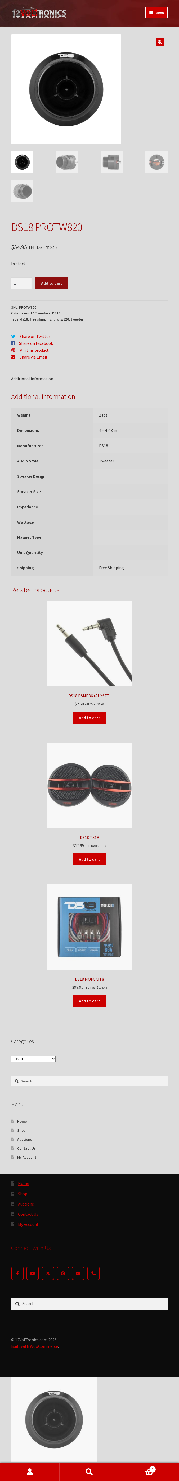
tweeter (77, 319)
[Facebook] (17, 1273)
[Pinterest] (63, 1273)
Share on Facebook (36, 343)
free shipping (41, 319)
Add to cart (51, 283)
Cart (137, 1468)
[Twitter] (48, 1273)
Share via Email (33, 357)
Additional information (32, 378)
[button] (160, 42)
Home (22, 1121)
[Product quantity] (21, 283)
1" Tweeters (40, 313)
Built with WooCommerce (34, 1346)
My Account (26, 1157)
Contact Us (26, 1148)
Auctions (24, 1139)
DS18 (56, 313)
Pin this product (34, 350)
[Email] (78, 1273)
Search (89, 1472)
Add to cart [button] (89, 717)
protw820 (61, 319)
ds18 (24, 319)
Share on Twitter (35, 336)
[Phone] (93, 1273)
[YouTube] (32, 1273)
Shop (21, 1130)
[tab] (89, 379)
